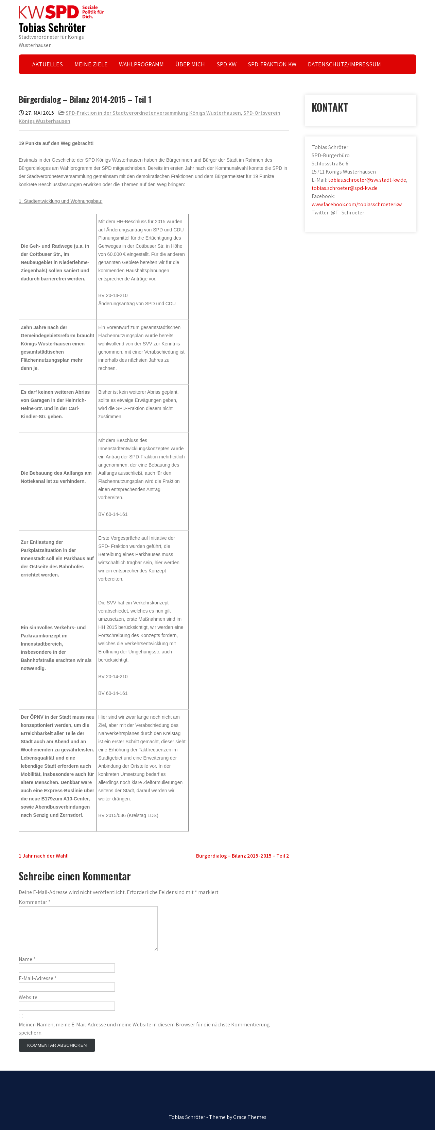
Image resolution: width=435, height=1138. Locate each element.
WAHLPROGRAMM (141, 64)
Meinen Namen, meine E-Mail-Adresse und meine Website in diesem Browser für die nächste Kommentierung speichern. (144, 1036)
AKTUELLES (47, 64)
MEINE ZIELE (91, 64)
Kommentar (35, 902)
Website (28, 1005)
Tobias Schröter (52, 27)
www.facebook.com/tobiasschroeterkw (357, 204)
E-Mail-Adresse (38, 986)
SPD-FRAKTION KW (272, 64)
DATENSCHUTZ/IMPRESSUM (344, 64)
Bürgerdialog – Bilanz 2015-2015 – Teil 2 (242, 855)
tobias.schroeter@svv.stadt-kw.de (367, 179)
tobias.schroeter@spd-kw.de (345, 188)
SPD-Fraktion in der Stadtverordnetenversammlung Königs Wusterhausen (153, 112)
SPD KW (226, 64)
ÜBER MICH (190, 64)
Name (27, 967)
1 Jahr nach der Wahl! (44, 855)
